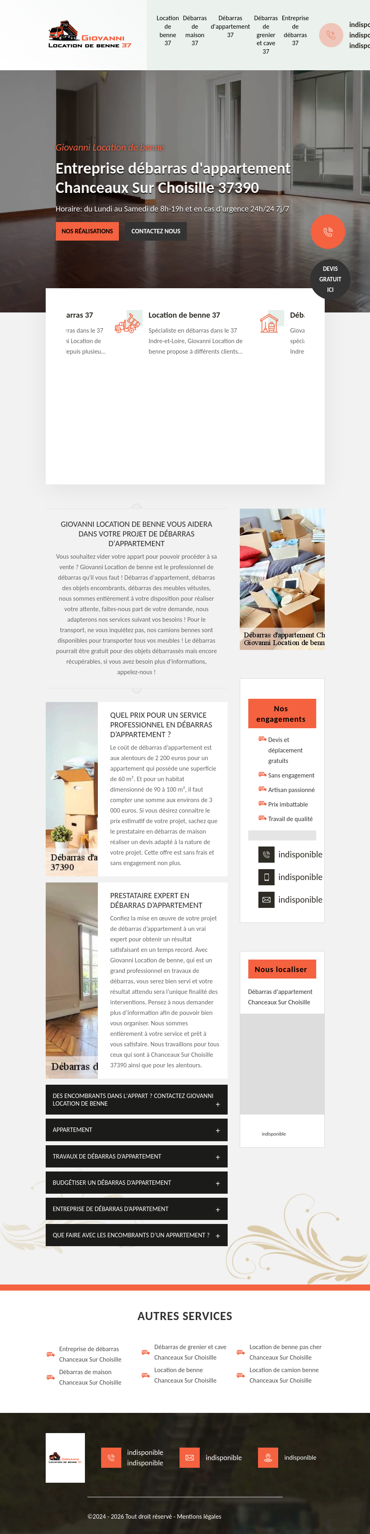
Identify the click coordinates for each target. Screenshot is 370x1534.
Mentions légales (199, 1516)
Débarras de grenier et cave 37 (266, 34)
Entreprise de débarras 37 (295, 30)
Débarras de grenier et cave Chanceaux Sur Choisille (183, 1352)
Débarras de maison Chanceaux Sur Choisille (84, 1377)
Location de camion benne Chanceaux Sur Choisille (277, 1375)
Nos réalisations (87, 231)
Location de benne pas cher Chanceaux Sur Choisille (278, 1352)
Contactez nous (155, 231)
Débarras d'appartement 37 (230, 26)
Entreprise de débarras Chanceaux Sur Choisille (84, 1354)
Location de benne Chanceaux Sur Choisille (179, 1375)
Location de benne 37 (168, 30)
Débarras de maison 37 (195, 30)
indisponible (301, 854)
